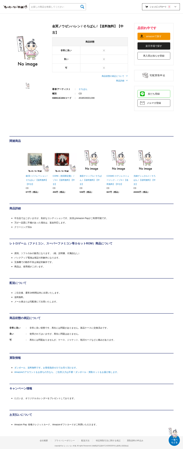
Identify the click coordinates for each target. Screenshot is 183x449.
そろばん (83, 89)
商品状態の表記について (115, 76)
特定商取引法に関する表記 (108, 441)
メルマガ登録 (154, 103)
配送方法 (85, 441)
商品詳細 (122, 80)
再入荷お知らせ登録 (153, 55)
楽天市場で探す (154, 46)
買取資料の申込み (135, 441)
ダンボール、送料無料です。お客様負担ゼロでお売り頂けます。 (46, 367)
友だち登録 (154, 93)
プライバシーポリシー (64, 441)
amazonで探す (154, 36)
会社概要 (44, 441)
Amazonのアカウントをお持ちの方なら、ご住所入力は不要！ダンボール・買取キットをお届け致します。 (66, 372)
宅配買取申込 (157, 75)
